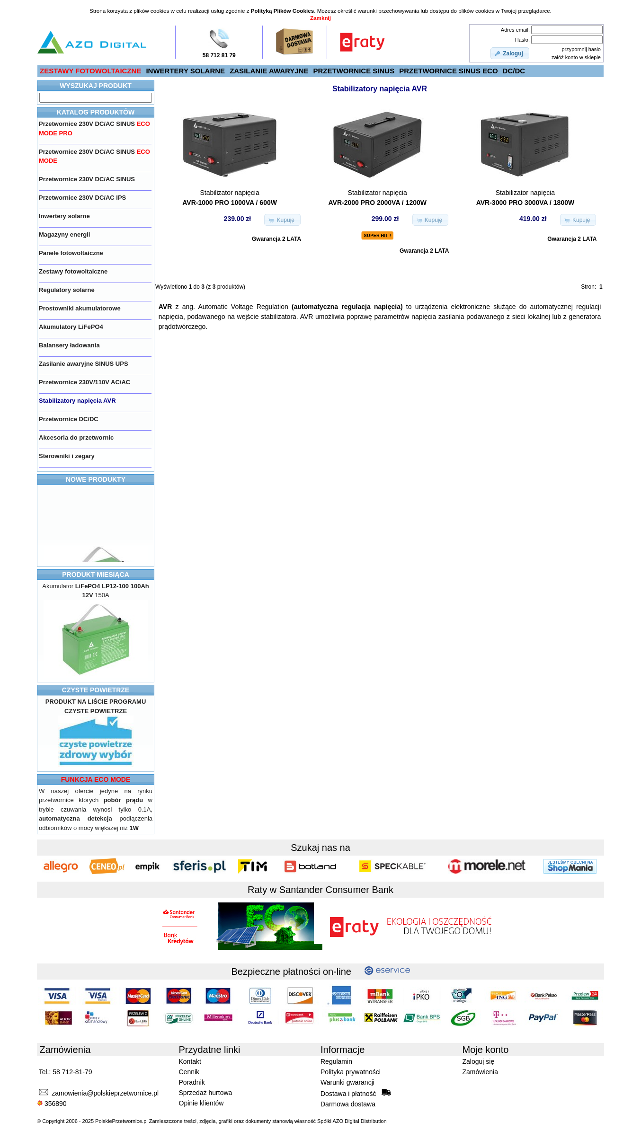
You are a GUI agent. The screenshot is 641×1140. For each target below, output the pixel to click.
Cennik (189, 1072)
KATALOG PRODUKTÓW (95, 112)
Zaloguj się (479, 1061)
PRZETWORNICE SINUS (354, 71)
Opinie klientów (201, 1103)
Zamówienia (480, 1072)
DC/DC (514, 71)
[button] (509, 53)
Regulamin (336, 1061)
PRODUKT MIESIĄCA (95, 574)
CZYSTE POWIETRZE (95, 690)
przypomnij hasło (581, 49)
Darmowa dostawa (347, 1104)
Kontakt (190, 1061)
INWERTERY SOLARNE (185, 71)
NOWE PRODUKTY (95, 479)
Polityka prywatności (350, 1072)
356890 (52, 1103)
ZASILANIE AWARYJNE (269, 71)
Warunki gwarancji (347, 1082)
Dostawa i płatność (355, 1093)
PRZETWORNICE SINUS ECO (448, 71)
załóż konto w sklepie (576, 57)
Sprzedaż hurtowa (205, 1092)
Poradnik (192, 1082)
